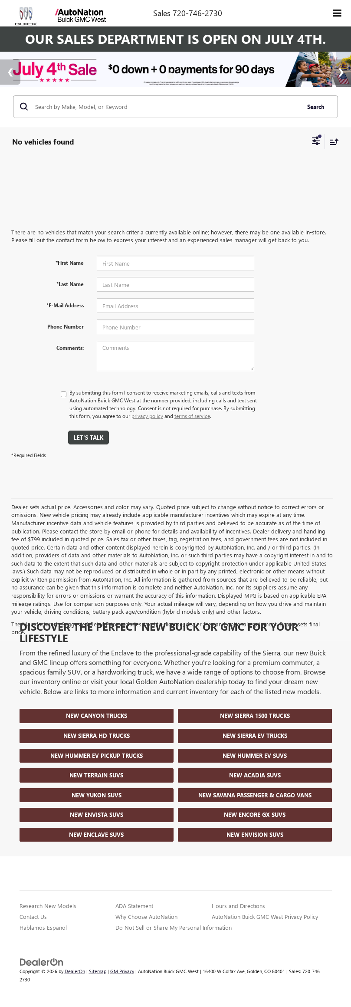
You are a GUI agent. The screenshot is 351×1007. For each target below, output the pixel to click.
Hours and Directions (238, 905)
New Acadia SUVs (255, 775)
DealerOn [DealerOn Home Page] (75, 971)
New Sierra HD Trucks (96, 735)
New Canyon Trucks (96, 715)
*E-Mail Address (65, 305)
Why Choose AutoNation (146, 916)
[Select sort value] (332, 141)
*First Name (70, 262)
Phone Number (65, 326)
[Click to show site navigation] (337, 13)
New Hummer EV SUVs (255, 755)
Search (316, 106)
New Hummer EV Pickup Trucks (96, 755)
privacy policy (147, 415)
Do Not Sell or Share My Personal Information (173, 927)
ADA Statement (134, 905)
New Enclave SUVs (96, 834)
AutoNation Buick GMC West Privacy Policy (265, 916)
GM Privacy (122, 971)
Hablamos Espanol (43, 927)
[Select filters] (316, 142)
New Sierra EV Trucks (255, 735)
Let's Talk (88, 437)
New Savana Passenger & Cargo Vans (255, 795)
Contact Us (33, 916)
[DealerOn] (42, 961)
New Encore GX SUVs (254, 814)
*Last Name (70, 283)
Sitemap (97, 971)
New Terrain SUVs (96, 775)
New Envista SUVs (96, 814)
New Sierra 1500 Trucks (255, 715)
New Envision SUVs (254, 834)
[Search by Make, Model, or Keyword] (166, 106)
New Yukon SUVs (96, 795)
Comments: (70, 347)
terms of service (192, 415)
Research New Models (48, 905)
